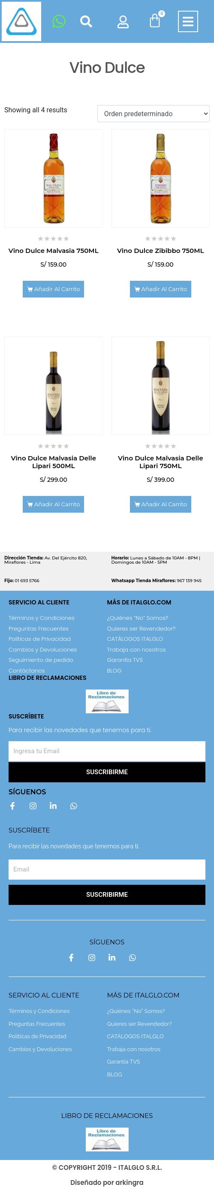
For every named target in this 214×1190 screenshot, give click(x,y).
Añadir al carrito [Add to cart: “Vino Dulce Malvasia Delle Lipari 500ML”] (57, 504)
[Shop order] (153, 114)
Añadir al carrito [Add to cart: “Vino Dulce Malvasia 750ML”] (57, 288)
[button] (188, 22)
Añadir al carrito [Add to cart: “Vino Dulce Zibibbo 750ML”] (164, 288)
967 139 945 (157, 580)
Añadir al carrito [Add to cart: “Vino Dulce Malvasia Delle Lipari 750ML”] (164, 504)
